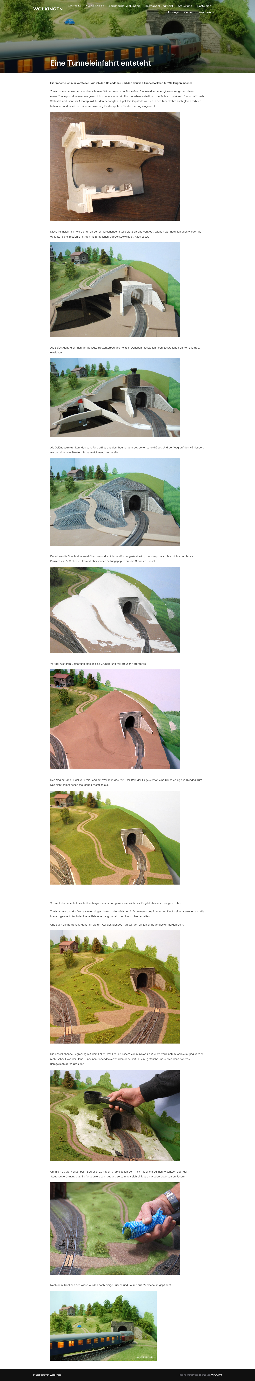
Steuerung (185, 5)
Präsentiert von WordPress (47, 1374)
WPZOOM (216, 1374)
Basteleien (204, 5)
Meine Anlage (95, 5)
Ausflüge (173, 12)
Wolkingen (48, 9)
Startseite (74, 5)
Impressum (206, 12)
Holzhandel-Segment (159, 5)
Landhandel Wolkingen (124, 5)
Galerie (189, 12)
